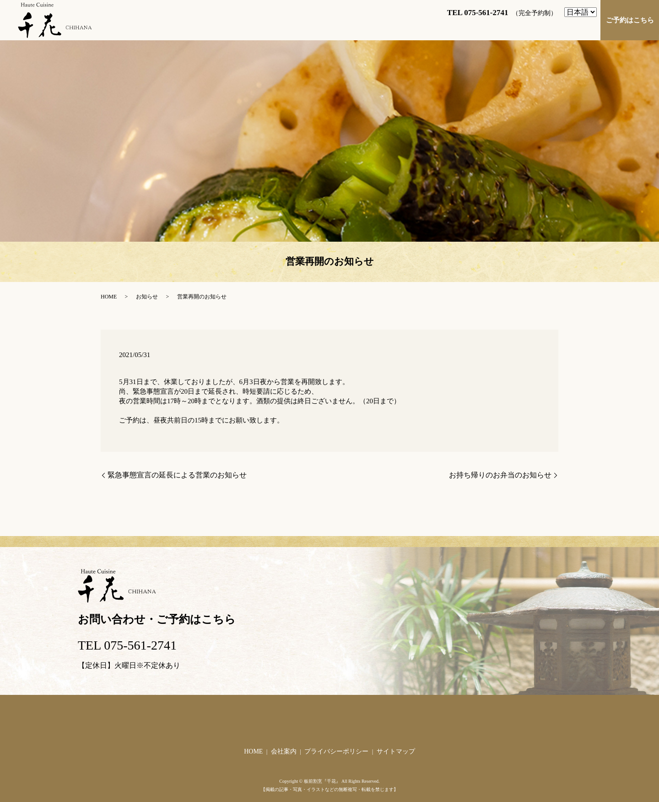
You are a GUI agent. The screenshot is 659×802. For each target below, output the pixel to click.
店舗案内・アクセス (321, 26)
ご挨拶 (262, 26)
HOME (224, 26)
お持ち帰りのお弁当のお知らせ (500, 475)
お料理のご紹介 (394, 26)
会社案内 (284, 751)
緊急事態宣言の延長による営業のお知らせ (177, 475)
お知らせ (147, 296)
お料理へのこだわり (467, 26)
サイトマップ (396, 751)
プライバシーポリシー (336, 751)
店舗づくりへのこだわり (553, 26)
